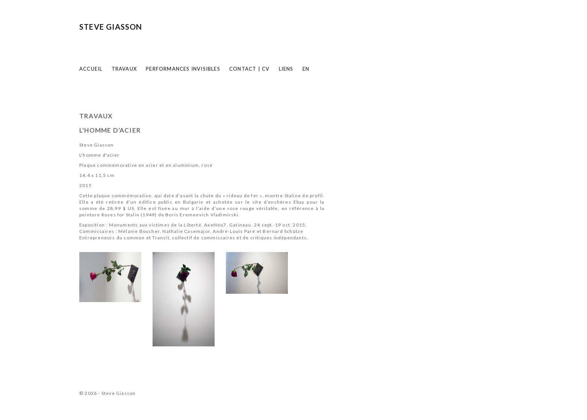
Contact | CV (249, 69)
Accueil (90, 69)
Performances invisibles (183, 69)
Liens (286, 69)
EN (306, 69)
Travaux (124, 69)
